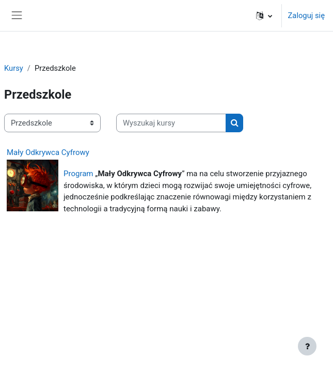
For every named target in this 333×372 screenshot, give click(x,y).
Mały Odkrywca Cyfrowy (48, 152)
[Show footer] (307, 346)
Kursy (13, 68)
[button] (264, 15)
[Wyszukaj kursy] (171, 123)
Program (78, 173)
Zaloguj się (306, 15)
